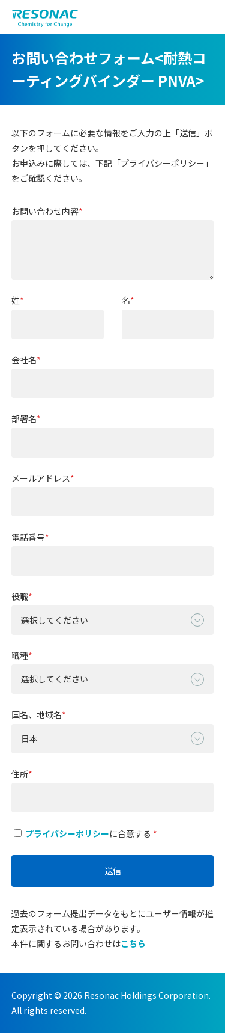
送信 (112, 871)
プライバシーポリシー (67, 833)
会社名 (24, 360)
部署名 (24, 419)
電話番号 (28, 537)
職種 (19, 655)
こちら (133, 943)
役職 (19, 596)
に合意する (83, 833)
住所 (19, 774)
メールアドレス (40, 478)
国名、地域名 (36, 714)
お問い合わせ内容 (45, 211)
